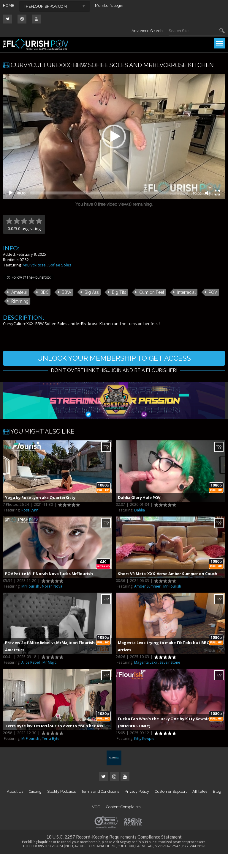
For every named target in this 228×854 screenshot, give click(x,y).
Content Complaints (123, 807)
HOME (8, 5)
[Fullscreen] (217, 193)
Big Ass (92, 292)
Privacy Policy (137, 791)
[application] (114, 136)
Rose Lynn (29, 510)
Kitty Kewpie (144, 738)
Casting (35, 791)
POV (213, 292)
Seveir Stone (170, 662)
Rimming (19, 301)
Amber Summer (147, 586)
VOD (96, 807)
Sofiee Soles (59, 265)
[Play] (11, 193)
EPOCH (142, 841)
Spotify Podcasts (61, 791)
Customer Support (171, 791)
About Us (15, 791)
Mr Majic (49, 662)
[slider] (109, 192)
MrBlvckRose (34, 265)
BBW (67, 292)
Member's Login (109, 5)
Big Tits (119, 292)
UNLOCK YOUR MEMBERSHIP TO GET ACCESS (114, 358)
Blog (217, 791)
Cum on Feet (151, 292)
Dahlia (139, 510)
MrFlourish (30, 586)
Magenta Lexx (145, 662)
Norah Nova (52, 586)
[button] (114, 136)
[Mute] (208, 193)
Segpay (125, 841)
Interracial (186, 292)
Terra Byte (50, 738)
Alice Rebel (30, 662)
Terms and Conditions (100, 791)
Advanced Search (147, 31)
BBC (44, 292)
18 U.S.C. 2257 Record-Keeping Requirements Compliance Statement (114, 836)
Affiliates (199, 791)
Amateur (19, 292)
